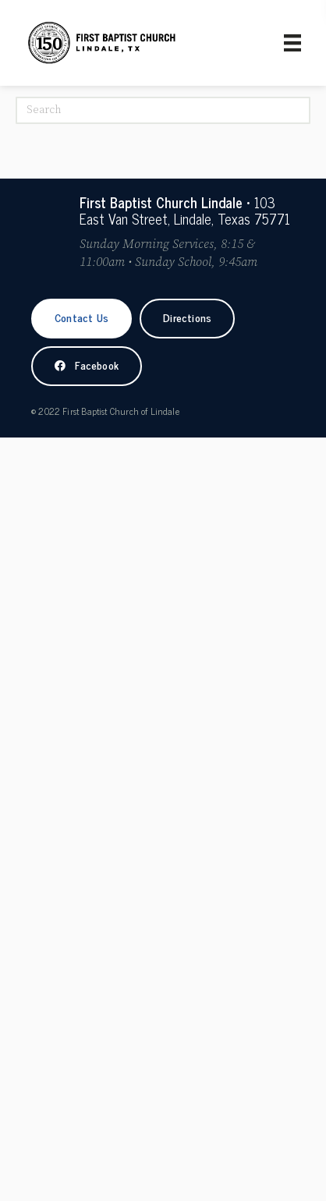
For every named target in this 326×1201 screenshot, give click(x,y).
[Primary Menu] (292, 43)
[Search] (163, 110)
